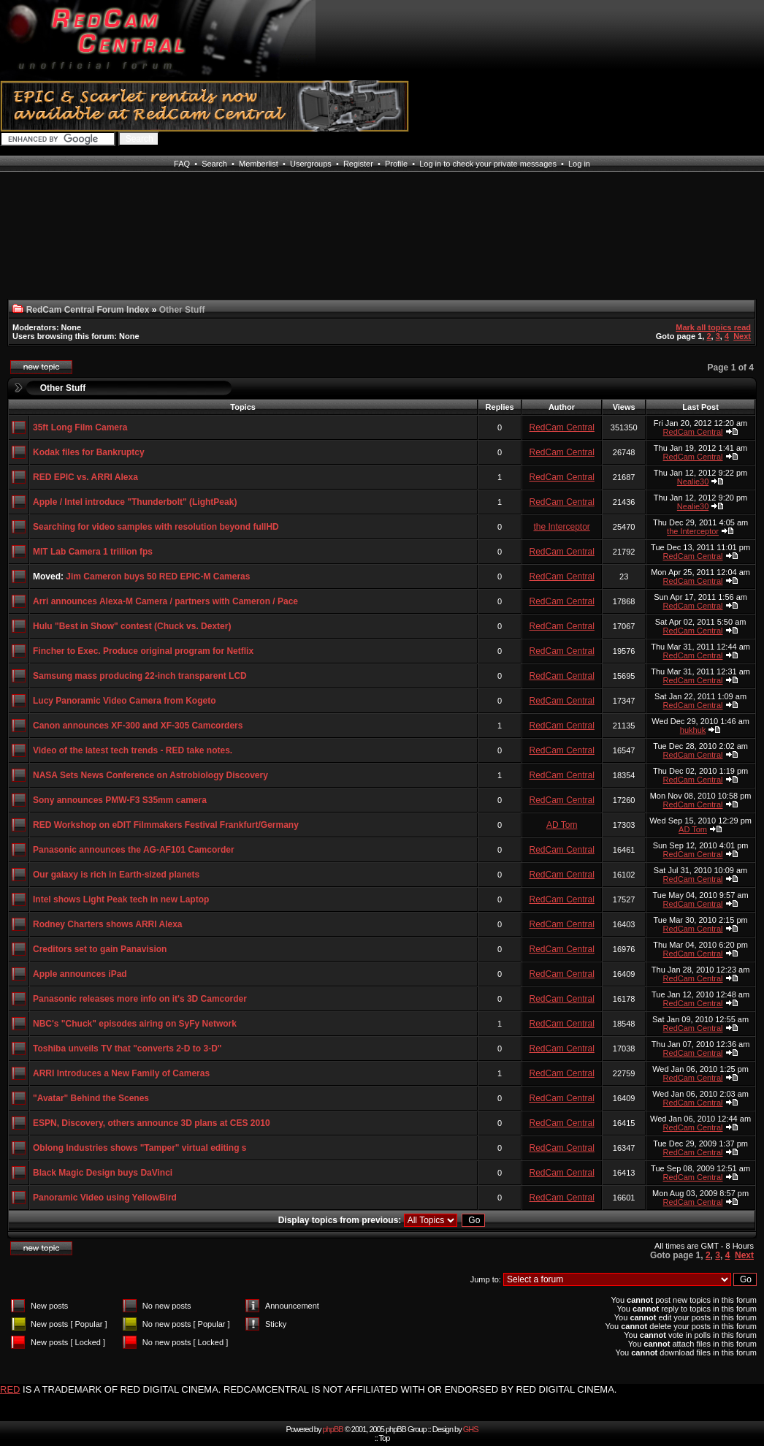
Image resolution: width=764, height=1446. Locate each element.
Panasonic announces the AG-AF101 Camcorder (133, 850)
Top (384, 1438)
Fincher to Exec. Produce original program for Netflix (143, 651)
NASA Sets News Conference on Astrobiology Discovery (150, 775)
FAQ (182, 163)
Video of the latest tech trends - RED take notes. (132, 750)
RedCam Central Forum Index (88, 310)
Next (742, 336)
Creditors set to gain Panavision (100, 949)
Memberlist (258, 163)
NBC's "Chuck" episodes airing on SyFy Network (135, 1024)
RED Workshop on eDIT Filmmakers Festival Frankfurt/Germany (166, 825)
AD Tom (561, 825)
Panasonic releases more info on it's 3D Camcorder (140, 999)
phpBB (333, 1429)
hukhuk (693, 730)
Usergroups (311, 163)
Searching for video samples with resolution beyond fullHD (156, 527)
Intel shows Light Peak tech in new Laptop (121, 899)
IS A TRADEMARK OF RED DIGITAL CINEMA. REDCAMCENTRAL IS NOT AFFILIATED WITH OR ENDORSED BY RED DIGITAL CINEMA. (319, 1389)
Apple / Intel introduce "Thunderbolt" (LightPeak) (135, 502)
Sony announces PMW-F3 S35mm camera (120, 800)
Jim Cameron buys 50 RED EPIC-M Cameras (158, 576)
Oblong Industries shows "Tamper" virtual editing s (140, 1148)
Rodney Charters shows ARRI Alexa (108, 924)
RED (10, 1389)
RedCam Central (561, 427)
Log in (579, 163)
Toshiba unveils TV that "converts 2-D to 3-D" (127, 1048)
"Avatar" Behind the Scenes (91, 1098)
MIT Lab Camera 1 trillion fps (93, 552)
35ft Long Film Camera (80, 427)
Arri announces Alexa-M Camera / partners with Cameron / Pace (165, 601)
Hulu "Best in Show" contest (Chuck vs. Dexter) (132, 626)
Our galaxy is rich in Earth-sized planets (116, 874)
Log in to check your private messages (488, 163)
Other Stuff (63, 388)
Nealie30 (692, 481)
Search (214, 163)
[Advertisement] (61, 244)
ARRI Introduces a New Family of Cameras (121, 1073)
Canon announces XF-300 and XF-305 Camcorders (137, 725)
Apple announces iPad (80, 974)
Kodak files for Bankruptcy (89, 452)
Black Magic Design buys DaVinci (102, 1173)
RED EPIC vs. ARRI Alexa (85, 477)
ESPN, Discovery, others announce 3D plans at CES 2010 (151, 1123)
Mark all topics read (713, 327)
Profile (396, 163)
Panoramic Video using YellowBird (105, 1197)
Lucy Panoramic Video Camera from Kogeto (124, 701)
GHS (470, 1429)
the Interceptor (561, 527)
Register (358, 163)
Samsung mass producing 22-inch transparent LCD (140, 676)
